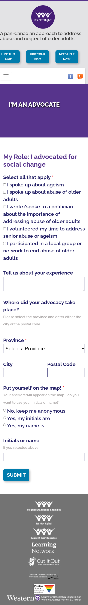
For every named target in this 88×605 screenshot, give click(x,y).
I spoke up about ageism (33, 184)
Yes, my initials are (26, 418)
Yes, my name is (23, 425)
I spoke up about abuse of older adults (42, 195)
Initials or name (21, 440)
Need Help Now (67, 57)
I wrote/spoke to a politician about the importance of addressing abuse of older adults (41, 214)
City (8, 364)
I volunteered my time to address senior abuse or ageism (44, 232)
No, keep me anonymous (34, 411)
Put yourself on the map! (32, 388)
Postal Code (61, 364)
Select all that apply (27, 177)
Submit (16, 475)
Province (13, 340)
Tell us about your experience (38, 273)
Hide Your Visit (38, 57)
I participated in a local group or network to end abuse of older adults (42, 250)
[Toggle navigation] (6, 76)
